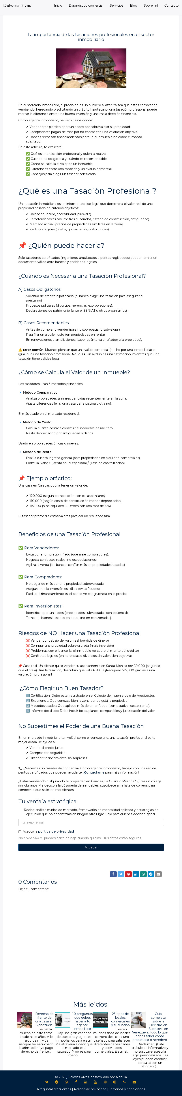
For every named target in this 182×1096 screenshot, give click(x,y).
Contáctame (94, 772)
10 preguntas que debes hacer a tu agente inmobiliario (82, 1021)
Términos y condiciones (127, 1089)
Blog (133, 5)
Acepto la (46, 831)
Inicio (58, 5)
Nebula (121, 1077)
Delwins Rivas (17, 5)
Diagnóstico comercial (86, 5)
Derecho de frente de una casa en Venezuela (44, 1019)
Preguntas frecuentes (54, 1089)
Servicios (116, 5)
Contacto (171, 5)
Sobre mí (151, 5)
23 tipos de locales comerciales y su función (120, 1019)
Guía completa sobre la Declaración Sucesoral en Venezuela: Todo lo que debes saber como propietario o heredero (150, 1027)
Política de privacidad (90, 1089)
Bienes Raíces (30, 864)
